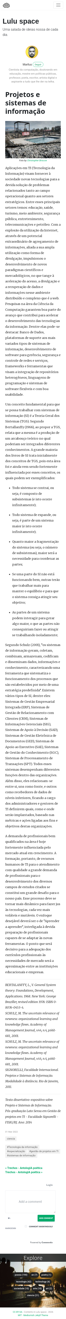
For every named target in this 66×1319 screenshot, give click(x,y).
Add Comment (46, 1218)
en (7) (34, 1274)
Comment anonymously (41, 1226)
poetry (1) (46, 1274)
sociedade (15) (21, 1288)
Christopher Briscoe (37, 160)
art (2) (49, 1288)
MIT (20, 1315)
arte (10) (37, 1288)
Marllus (27, 64)
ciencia (11, 1138)
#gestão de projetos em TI (44, 1151)
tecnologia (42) (23, 1281)
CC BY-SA (18, 1312)
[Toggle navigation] (58, 5)
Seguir (38, 64)
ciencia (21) (33, 1295)
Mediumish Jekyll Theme (36, 1315)
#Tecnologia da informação (22, 1147)
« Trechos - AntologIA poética (23, 1168)
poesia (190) (21, 1274)
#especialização (16, 1151)
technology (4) (43, 1281)
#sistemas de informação (21, 1155)
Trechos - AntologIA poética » (23, 1172)
